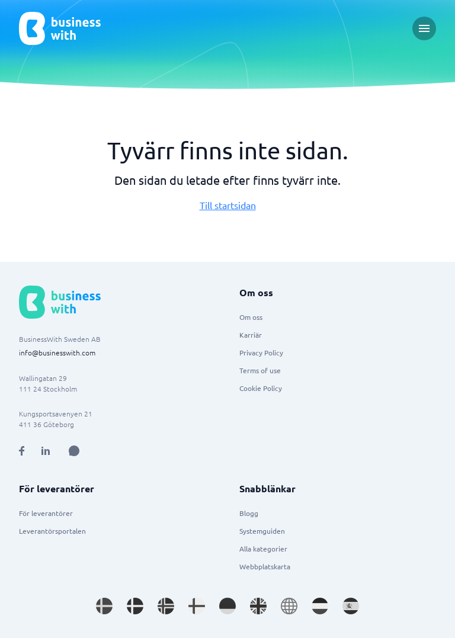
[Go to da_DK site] (135, 606)
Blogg (248, 513)
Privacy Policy (261, 352)
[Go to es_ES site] (350, 606)
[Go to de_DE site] (227, 606)
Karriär (250, 334)
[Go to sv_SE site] (104, 606)
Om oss (250, 317)
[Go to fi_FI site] (196, 606)
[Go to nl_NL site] (320, 606)
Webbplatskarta (264, 566)
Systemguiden (262, 531)
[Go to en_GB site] (258, 606)
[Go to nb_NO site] (166, 606)
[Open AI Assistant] (74, 451)
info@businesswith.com (57, 352)
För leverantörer (46, 513)
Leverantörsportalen (52, 531)
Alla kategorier (263, 548)
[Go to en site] (289, 606)
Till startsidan (228, 205)
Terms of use (260, 370)
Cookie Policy (260, 388)
